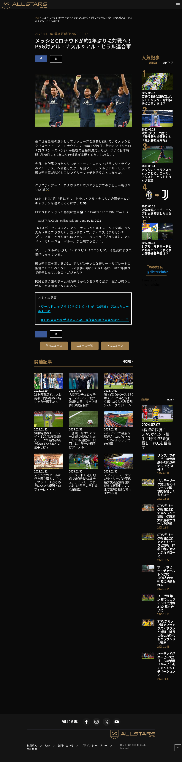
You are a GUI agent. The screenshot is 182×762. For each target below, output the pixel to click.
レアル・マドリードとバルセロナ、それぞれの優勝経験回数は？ (156, 250)
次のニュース (115, 345)
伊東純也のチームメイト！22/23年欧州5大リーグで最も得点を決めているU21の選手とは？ (47, 440)
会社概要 (32, 749)
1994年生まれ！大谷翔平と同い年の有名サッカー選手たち (48, 398)
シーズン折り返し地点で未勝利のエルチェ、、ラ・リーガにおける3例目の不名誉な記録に (83, 482)
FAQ (47, 745)
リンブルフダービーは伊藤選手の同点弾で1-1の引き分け (166, 462)
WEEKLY (153, 62)
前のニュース (54, 345)
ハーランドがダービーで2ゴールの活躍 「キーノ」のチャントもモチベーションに (167, 664)
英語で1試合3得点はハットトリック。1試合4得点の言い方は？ (157, 100)
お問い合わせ (66, 745)
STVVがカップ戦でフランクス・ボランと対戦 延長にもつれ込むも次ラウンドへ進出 (166, 632)
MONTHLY (167, 62)
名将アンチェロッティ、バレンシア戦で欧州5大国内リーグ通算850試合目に (83, 399)
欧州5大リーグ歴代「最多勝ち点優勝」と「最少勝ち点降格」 (156, 136)
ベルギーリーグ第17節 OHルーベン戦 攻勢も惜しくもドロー (166, 487)
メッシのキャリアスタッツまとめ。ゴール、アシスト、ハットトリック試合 (156, 175)
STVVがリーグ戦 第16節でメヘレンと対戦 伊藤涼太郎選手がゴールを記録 (166, 514)
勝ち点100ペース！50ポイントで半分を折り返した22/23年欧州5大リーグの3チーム (118, 399)
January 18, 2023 (90, 220)
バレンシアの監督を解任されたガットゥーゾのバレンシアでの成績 (117, 438)
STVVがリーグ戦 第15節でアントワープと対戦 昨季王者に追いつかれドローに (166, 545)
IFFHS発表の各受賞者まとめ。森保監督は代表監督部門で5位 (85, 320)
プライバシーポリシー (94, 745)
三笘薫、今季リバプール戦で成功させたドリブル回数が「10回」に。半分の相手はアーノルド (82, 440)
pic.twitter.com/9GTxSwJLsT (107, 212)
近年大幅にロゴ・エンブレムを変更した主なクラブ (156, 213)
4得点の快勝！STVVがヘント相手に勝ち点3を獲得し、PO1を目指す (156, 438)
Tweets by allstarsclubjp (151, 282)
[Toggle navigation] (177, 4)
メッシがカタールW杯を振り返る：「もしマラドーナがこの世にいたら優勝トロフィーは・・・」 (47, 482)
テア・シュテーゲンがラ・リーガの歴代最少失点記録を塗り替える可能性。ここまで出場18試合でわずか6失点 (117, 484)
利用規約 (32, 745)
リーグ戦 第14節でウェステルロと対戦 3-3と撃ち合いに (167, 603)
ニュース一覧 (84, 345)
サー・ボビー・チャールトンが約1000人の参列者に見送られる (166, 576)
